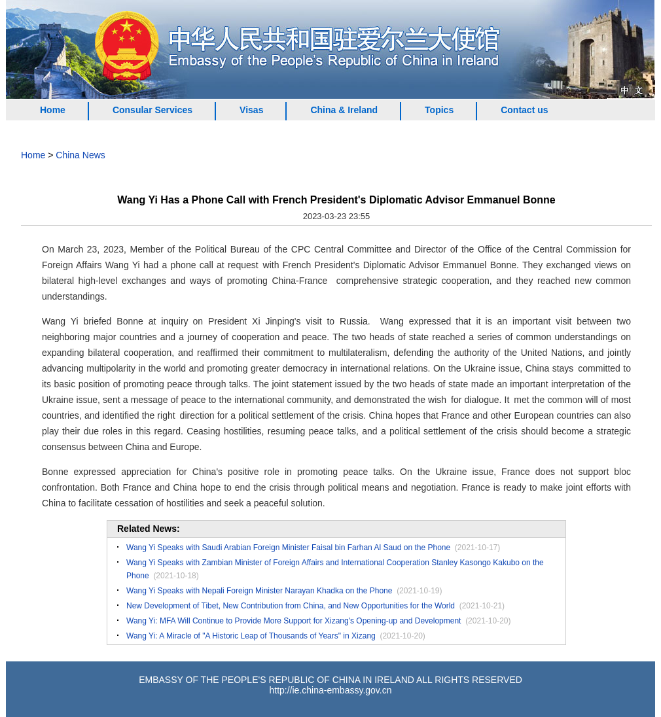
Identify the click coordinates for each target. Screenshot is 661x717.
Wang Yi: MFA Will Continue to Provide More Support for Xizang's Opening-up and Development (293, 620)
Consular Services (152, 110)
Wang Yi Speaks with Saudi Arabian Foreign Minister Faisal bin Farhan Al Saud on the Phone (288, 547)
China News (80, 155)
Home (52, 110)
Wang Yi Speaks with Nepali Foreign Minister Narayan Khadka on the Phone (259, 590)
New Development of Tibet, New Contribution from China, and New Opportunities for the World (290, 605)
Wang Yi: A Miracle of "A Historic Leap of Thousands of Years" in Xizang (251, 635)
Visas (251, 110)
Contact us (524, 110)
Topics (439, 110)
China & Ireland (344, 110)
